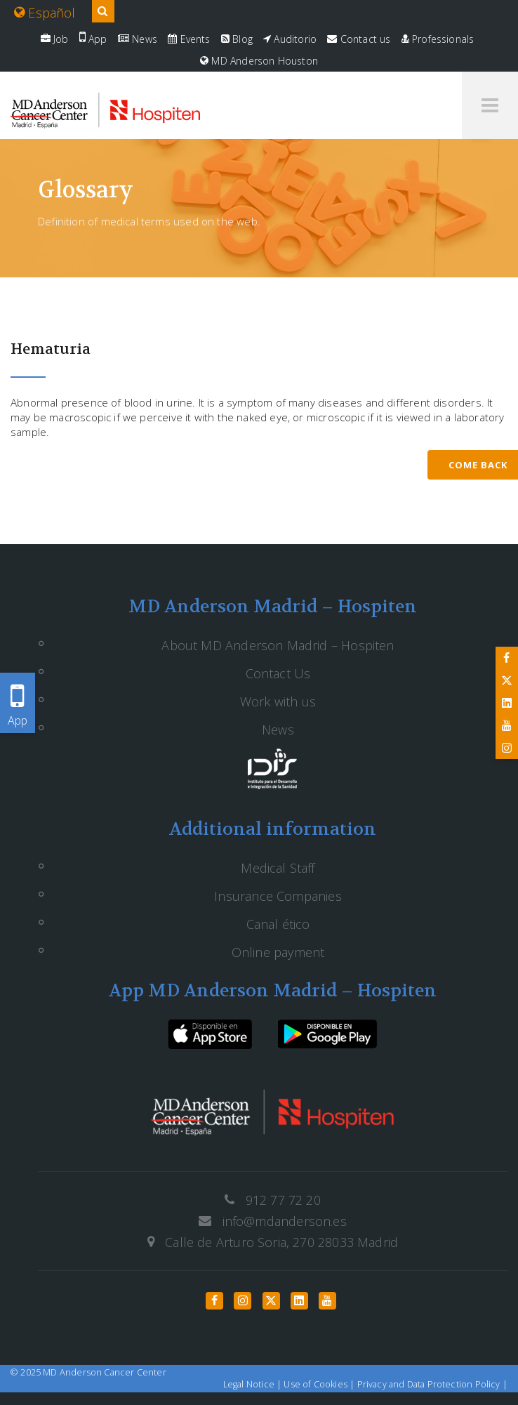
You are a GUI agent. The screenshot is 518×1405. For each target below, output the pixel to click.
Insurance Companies (277, 896)
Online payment (278, 952)
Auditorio (290, 39)
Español (45, 12)
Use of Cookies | (320, 1384)
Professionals (437, 39)
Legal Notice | (253, 1384)
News (137, 39)
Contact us (358, 39)
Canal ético (278, 924)
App (93, 39)
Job (55, 39)
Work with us (278, 701)
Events (189, 39)
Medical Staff (277, 867)
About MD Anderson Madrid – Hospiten (277, 645)
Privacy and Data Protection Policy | (432, 1384)
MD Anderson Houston (259, 60)
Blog (237, 39)
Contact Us (278, 673)
